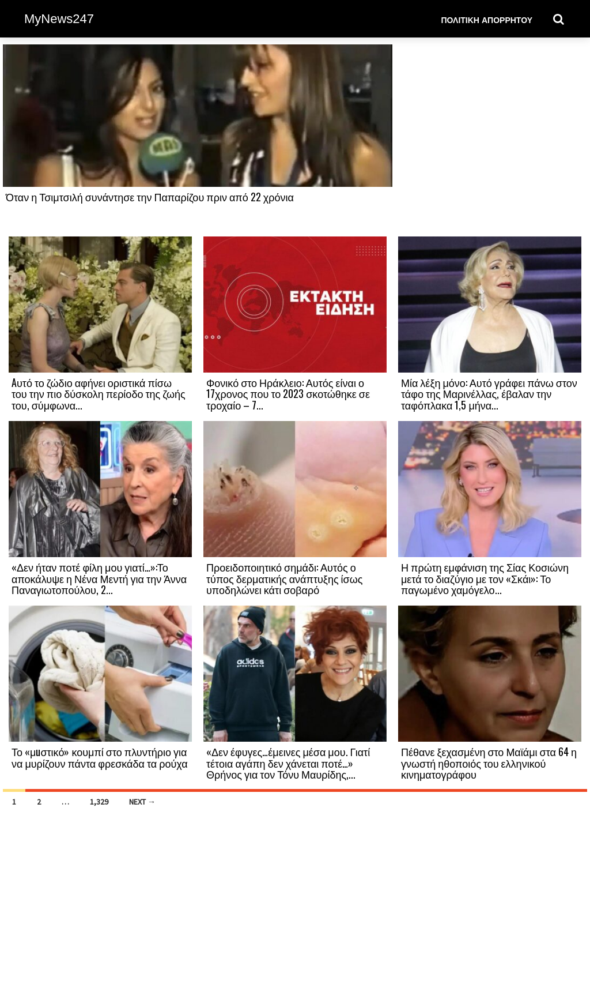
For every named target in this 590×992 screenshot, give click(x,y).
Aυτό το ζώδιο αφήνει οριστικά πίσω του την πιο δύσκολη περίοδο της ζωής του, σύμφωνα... (99, 394)
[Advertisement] (489, 139)
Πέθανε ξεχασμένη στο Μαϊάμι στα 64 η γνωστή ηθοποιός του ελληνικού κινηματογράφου (489, 763)
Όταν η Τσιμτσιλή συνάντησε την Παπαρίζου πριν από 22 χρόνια (150, 196)
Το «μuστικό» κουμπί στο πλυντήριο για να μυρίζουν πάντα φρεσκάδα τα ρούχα (100, 757)
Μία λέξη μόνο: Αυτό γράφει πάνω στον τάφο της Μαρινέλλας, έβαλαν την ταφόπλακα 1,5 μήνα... (489, 394)
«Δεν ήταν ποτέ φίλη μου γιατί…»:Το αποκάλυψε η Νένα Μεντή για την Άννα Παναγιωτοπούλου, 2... (99, 578)
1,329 (99, 801)
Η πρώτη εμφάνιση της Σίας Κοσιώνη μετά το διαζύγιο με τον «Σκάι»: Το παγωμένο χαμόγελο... (485, 578)
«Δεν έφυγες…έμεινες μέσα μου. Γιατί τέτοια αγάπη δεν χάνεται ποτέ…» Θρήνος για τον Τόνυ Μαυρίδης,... (288, 763)
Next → (142, 801)
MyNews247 (59, 19)
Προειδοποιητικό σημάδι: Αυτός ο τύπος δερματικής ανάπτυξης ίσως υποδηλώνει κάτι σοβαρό (284, 578)
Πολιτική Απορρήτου (486, 19)
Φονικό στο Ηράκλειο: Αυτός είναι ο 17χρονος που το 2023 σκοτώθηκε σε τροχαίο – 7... (288, 394)
